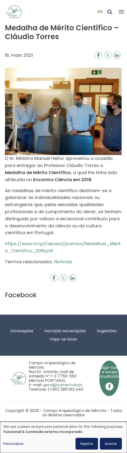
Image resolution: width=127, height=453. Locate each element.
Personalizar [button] (13, 443)
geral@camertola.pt (63, 385)
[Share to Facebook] (98, 55)
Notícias (63, 262)
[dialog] (63, 437)
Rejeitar (86, 443)
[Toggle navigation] (121, 11)
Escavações (22, 331)
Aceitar (111, 443)
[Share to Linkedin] (117, 55)
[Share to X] (107, 55)
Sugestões (107, 331)
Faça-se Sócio (63, 339)
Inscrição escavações (65, 331)
